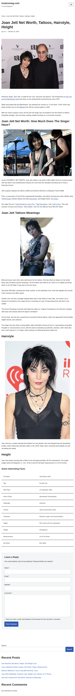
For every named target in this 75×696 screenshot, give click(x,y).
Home (3, 16)
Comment (8, 589)
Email (6, 573)
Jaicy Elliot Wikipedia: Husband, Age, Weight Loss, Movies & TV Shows (26, 670)
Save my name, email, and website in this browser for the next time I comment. (33, 615)
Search (3, 641)
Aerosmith (33, 198)
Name (7, 564)
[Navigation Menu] (71, 4)
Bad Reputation (41, 204)
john (4, 31)
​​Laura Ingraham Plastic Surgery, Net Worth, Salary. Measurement (24, 663)
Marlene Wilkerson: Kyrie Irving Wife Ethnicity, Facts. (19, 666)
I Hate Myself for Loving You (24, 204)
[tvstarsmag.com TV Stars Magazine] (10, 4)
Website (7, 581)
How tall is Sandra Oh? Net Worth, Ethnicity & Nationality (21, 673)
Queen (8, 198)
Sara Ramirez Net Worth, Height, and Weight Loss (18, 659)
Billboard (22, 107)
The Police (54, 198)
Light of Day (56, 204)
